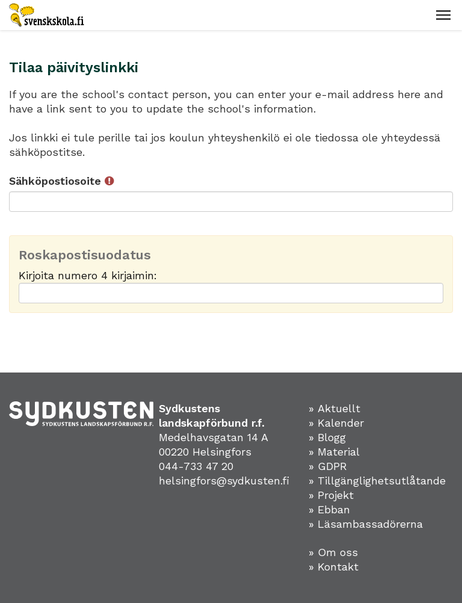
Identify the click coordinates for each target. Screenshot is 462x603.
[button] (443, 15)
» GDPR (328, 466)
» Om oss (333, 552)
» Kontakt (334, 566)
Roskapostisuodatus (85, 255)
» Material (334, 451)
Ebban (334, 509)
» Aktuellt (334, 408)
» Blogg (327, 437)
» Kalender (336, 422)
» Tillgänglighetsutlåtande (377, 480)
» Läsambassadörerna (366, 524)
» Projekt (331, 495)
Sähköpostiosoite (61, 181)
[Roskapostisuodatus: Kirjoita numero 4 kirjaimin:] (231, 293)
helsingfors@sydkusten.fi (224, 480)
